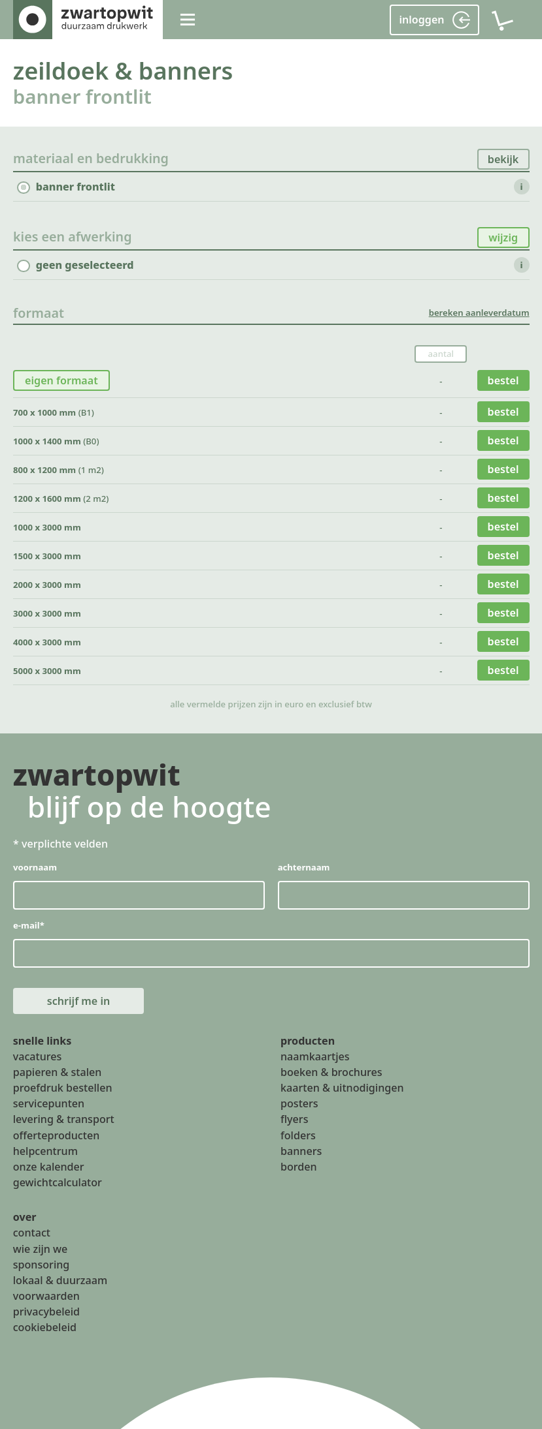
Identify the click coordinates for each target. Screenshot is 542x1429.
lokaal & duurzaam (60, 1279)
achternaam (303, 867)
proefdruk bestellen (62, 1088)
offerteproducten (56, 1135)
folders (298, 1135)
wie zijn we (40, 1248)
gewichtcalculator (57, 1182)
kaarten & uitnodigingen (342, 1088)
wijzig (503, 238)
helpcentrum (45, 1150)
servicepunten (49, 1103)
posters (299, 1103)
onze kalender (48, 1166)
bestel (502, 380)
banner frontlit (82, 96)
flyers (294, 1119)
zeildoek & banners (123, 70)
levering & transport (63, 1119)
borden (298, 1166)
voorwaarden (46, 1296)
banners (301, 1150)
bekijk (503, 159)
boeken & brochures (331, 1071)
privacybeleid (46, 1311)
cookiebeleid (44, 1327)
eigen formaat (61, 380)
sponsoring (41, 1264)
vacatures (37, 1056)
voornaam (35, 867)
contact (31, 1232)
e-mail (28, 925)
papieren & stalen (57, 1071)
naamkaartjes (315, 1056)
